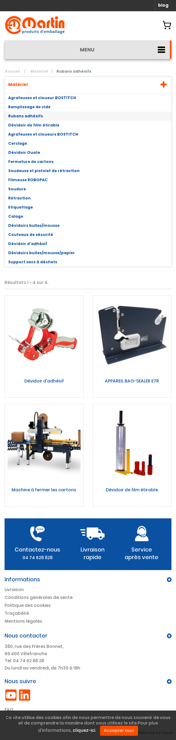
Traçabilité (17, 613)
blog (163, 5)
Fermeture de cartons (30, 161)
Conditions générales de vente (39, 597)
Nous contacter (26, 635)
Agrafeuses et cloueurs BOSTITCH (43, 134)
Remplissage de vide (29, 106)
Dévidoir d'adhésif (27, 243)
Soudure (17, 189)
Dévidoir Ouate (24, 152)
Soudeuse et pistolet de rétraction (44, 170)
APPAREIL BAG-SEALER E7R (132, 381)
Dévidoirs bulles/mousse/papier (41, 252)
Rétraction (19, 198)
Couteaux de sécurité (30, 234)
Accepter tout (119, 730)
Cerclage (17, 143)
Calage (15, 216)
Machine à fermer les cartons (44, 490)
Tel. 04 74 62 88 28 (24, 661)
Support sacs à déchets (32, 262)
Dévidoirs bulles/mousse (34, 225)
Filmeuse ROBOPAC (28, 179)
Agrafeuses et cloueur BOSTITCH (42, 97)
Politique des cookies (28, 605)
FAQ (9, 710)
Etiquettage (20, 207)
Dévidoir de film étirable (33, 125)
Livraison (14, 589)
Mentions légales (23, 621)
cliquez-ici (84, 731)
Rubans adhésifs (25, 116)
